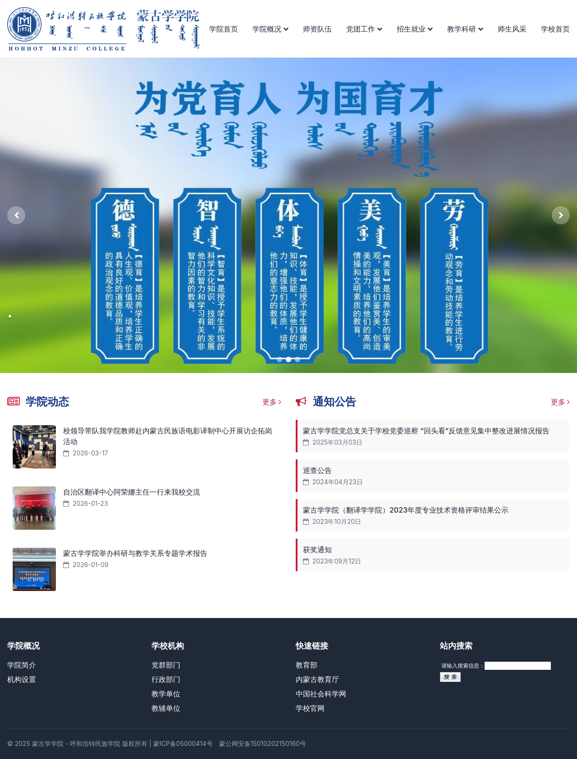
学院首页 (223, 28)
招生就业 (415, 28)
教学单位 (165, 693)
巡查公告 (317, 470)
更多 (272, 401)
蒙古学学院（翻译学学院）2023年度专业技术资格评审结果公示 (405, 509)
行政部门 (165, 679)
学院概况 (270, 28)
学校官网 (310, 708)
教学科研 (465, 28)
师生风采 (512, 28)
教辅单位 (165, 708)
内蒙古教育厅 (317, 679)
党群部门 (165, 664)
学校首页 (555, 28)
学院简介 (21, 664)
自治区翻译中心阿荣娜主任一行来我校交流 (131, 491)
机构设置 (21, 679)
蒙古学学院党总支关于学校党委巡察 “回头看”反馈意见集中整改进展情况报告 (426, 430)
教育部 (306, 664)
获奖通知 (317, 549)
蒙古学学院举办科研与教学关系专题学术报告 (135, 553)
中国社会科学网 (321, 693)
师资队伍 (317, 28)
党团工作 (364, 28)
